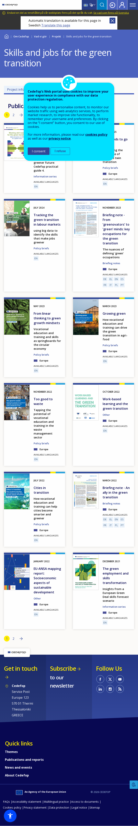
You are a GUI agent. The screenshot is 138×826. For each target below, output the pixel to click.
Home (6, 35)
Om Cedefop (21, 36)
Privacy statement (35, 807)
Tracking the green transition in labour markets (47, 220)
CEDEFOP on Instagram (110, 689)
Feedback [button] (134, 785)
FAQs (6, 801)
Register (122, 5)
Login (112, 5)
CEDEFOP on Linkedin (100, 689)
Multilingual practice (56, 801)
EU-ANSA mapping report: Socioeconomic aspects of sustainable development (47, 580)
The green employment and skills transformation (116, 576)
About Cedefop (17, 775)
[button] (10, 816)
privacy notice (60, 138)
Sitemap (94, 807)
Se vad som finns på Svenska (111, 12)
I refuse (60, 151)
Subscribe (63, 668)
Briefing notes (111, 263)
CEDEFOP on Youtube (120, 679)
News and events (18, 767)
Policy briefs (41, 248)
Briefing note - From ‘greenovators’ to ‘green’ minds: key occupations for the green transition (116, 229)
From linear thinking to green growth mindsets (47, 318)
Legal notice (79, 807)
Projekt (56, 36)
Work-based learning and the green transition (115, 404)
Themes (11, 752)
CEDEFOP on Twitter (110, 679)
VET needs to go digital (115, 141)
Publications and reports (24, 759)
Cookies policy (12, 807)
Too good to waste (43, 401)
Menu (133, 4)
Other (106, 415)
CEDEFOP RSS (120, 689)
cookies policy (96, 134)
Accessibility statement (26, 801)
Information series (114, 606)
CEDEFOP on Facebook (100, 679)
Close (112, 20)
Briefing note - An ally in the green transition (116, 492)
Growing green (114, 313)
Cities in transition (41, 490)
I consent (38, 151)
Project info (15, 89)
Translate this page (55, 25)
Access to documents (85, 801)
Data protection (59, 807)
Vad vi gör (40, 36)
